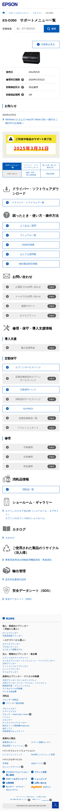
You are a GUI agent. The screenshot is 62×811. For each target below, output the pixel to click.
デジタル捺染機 (9, 692)
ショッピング (40, 779)
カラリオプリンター (11, 644)
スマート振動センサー (41, 742)
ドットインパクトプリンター (15, 666)
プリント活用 (40, 772)
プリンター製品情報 (15, 703)
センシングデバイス (11, 767)
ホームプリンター (10, 633)
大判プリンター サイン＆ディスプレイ (19, 680)
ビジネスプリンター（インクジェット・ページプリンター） (29, 661)
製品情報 (10, 618)
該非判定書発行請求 (15, 579)
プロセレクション (10, 647)
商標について (36, 799)
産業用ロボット (9, 742)
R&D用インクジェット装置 (43, 755)
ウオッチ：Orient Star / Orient (15, 714)
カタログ (10, 537)
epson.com (45, 800)
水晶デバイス (37, 763)
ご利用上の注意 (41, 797)
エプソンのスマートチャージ (15, 658)
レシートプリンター (11, 669)
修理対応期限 (15, 79)
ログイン (41, 787)
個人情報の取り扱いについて (20, 800)
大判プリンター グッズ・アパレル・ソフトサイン (24, 683)
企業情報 (10, 783)
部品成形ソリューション (13, 746)
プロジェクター (9, 709)
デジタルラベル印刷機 (12, 689)
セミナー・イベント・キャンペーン (16, 788)
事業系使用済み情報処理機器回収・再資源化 (28, 559)
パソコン (6, 717)
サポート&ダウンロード (16, 779)
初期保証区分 (15, 87)
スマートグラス (9, 711)
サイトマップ (20, 797)
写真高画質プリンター (12, 636)
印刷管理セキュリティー (13, 731)
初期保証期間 (15, 94)
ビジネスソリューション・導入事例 (18, 773)
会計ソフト (7, 728)
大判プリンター (9, 663)
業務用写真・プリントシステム (16, 686)
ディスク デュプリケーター (14, 723)
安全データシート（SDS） (19, 599)
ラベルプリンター (10, 672)
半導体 (5, 763)
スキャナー (7, 720)
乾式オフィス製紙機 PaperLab (15, 726)
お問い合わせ (40, 783)
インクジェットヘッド (12, 755)
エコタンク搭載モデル (12, 650)
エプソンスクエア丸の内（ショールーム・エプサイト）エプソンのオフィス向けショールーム (32, 515)
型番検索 (7, 29)
